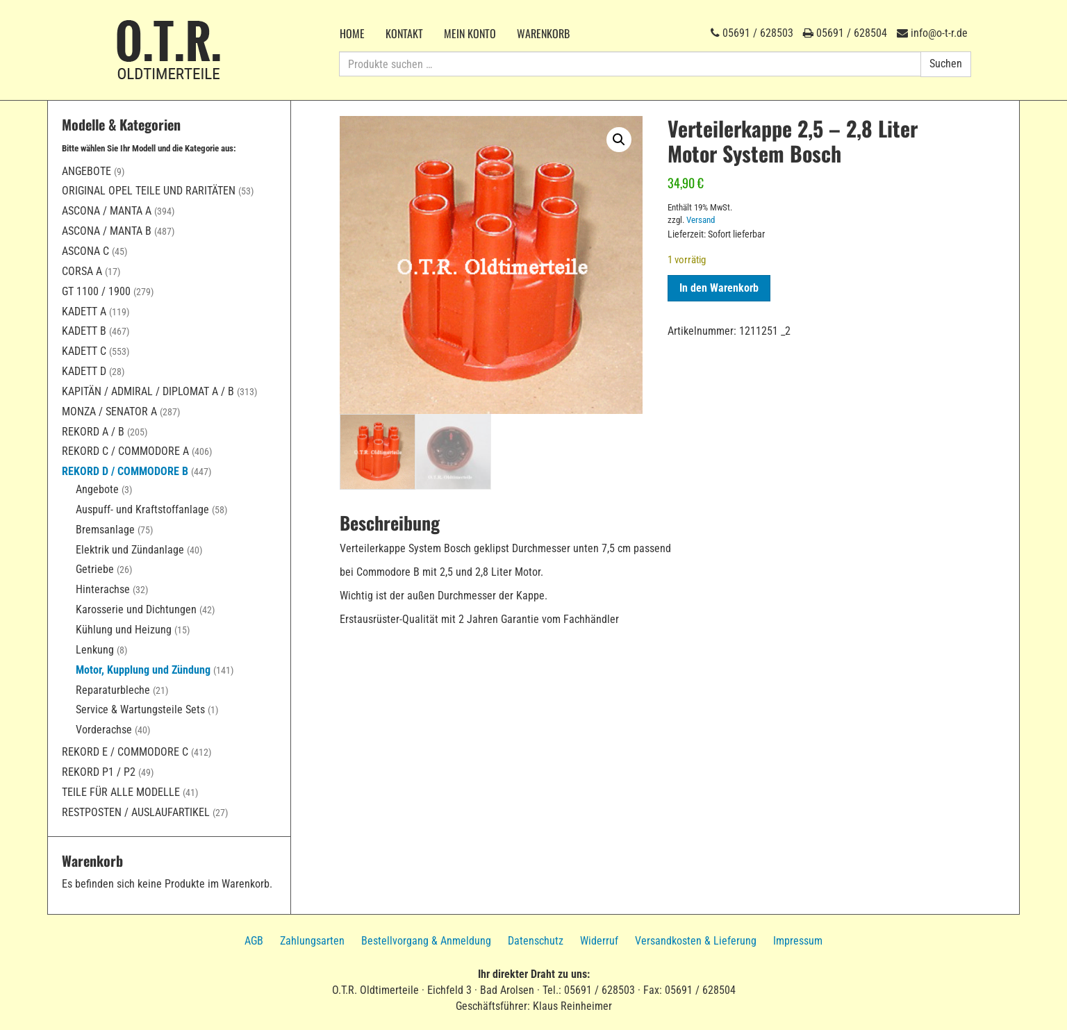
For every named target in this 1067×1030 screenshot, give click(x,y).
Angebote (86, 171)
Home (352, 33)
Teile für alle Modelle (121, 792)
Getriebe (95, 569)
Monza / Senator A (109, 411)
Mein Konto (470, 33)
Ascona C (85, 251)
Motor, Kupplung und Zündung (143, 669)
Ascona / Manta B (106, 231)
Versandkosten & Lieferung (695, 940)
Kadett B (84, 331)
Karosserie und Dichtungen (136, 609)
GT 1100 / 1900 (96, 291)
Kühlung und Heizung (124, 629)
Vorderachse (104, 729)
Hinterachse (103, 589)
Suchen (945, 63)
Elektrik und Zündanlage (130, 549)
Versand (700, 220)
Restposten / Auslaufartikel (136, 812)
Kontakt (404, 33)
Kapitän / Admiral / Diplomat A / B (148, 391)
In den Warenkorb (719, 287)
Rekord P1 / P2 (98, 772)
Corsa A (82, 271)
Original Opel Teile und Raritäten (148, 190)
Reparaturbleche (113, 690)
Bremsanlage (105, 529)
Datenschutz (535, 940)
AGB (254, 940)
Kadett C (84, 351)
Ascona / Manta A (106, 210)
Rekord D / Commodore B (125, 471)
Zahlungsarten (312, 940)
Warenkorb (543, 33)
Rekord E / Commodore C (125, 751)
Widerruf (599, 940)
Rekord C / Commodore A (125, 451)
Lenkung (95, 649)
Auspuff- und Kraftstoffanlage (142, 509)
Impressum (797, 940)
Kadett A (84, 311)
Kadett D (84, 371)
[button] (618, 139)
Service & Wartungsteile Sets (140, 709)
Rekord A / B (93, 431)
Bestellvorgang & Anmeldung (426, 940)
